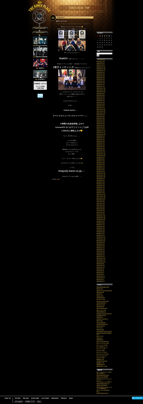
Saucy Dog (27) (101, 326)
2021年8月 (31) (101, 116)
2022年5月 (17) (101, 100)
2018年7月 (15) (101, 182)
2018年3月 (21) (101, 189)
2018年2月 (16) (101, 191)
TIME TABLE (26, 398)
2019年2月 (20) (101, 169)
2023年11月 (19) (101, 68)
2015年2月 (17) (101, 254)
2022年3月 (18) (101, 104)
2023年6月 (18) (101, 77)
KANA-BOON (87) (101, 303)
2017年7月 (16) (101, 203)
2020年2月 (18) (101, 148)
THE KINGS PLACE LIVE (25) (104, 331)
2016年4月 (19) (101, 230)
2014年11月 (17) (101, 260)
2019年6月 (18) (101, 162)
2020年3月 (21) (101, 146)
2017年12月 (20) (101, 194)
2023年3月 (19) (101, 82)
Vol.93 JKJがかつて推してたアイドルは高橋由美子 (104, 388)
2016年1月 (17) (101, 235)
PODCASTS (64, 398)
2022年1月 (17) (101, 107)
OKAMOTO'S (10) (101, 315)
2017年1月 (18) (101, 214)
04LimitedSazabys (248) (103, 287)
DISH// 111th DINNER (102, 377)
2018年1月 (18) (101, 192)
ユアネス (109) (100, 357)
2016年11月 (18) (101, 217)
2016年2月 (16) (101, 233)
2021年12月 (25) (101, 109)
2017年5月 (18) (101, 207)
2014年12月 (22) (101, 258)
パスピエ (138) (100, 350)
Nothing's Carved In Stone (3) (104, 313)
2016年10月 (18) (101, 219)
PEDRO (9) (100, 317)
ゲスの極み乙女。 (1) (102, 347)
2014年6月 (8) (100, 269)
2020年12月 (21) (101, 130)
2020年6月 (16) (101, 141)
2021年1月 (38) (101, 128)
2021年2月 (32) (101, 127)
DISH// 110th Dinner (102, 385)
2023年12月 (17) (101, 66)
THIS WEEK (18, 398)
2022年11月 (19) (101, 90)
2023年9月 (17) (101, 72)
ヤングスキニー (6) (102, 355)
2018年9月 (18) (101, 178)
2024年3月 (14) (101, 61)
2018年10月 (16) (101, 176)
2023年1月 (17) (101, 86)
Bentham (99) (100, 292)
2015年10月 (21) (101, 240)
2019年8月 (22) (101, 159)
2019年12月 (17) (101, 151)
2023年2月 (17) (101, 84)
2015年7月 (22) (101, 245)
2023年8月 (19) (101, 74)
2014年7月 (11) (101, 267)
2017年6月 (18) (101, 205)
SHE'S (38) (100, 320)
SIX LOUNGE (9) (101, 322)
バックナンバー (101, 59)
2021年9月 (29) (101, 114)
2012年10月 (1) (101, 281)
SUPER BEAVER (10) (102, 324)
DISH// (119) (100, 296)
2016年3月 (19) (101, 231)
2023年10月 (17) (101, 70)
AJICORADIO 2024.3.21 (103, 375)
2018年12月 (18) (101, 173)
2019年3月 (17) (101, 167)
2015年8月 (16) (101, 244)
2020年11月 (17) (101, 132)
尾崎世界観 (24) (101, 364)
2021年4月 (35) (101, 123)
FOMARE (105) (101, 297)
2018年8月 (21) (101, 180)
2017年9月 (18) (101, 199)
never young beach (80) (103, 341)
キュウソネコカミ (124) (103, 343)
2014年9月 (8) (100, 263)
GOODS (71, 398)
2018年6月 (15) (101, 183)
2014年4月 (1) (100, 272)
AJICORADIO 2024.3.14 (103, 383)
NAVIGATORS (55, 398)
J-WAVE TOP (7, 398)
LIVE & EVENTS (45, 398)
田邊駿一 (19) (100, 362)
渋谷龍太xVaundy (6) (102, 361)
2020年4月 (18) (101, 144)
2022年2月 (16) (101, 105)
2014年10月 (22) (101, 261)
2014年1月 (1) (100, 274)
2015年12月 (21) (101, 237)
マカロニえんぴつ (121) (103, 354)
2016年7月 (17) (101, 224)
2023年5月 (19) (101, 79)
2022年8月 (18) (101, 95)
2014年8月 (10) (101, 265)
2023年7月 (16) (101, 75)
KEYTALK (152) (101, 304)
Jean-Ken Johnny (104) (103, 301)
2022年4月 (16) (101, 102)
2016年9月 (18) (101, 221)
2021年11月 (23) (101, 111)
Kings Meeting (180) (102, 308)
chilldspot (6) (100, 339)
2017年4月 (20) (101, 208)
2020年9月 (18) (101, 136)
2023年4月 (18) (101, 81)
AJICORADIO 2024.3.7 (102, 393)
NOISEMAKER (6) (101, 311)
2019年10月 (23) (101, 155)
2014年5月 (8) (100, 270)
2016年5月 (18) (101, 228)
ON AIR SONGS (35, 398)
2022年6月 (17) (101, 98)
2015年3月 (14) (101, 253)
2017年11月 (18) (101, 196)
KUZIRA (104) (100, 306)
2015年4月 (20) (101, 251)
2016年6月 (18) (101, 226)
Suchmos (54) (100, 329)
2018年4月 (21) (101, 187)
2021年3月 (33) (101, 125)
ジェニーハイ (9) (101, 348)
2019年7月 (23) (101, 160)
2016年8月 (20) (101, 222)
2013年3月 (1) (100, 279)
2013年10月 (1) (101, 277)
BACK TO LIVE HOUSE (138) (104, 290)
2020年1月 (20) (101, 150)
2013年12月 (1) (101, 276)
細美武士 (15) (100, 359)
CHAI (58, 179)
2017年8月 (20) (101, 201)
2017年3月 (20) (101, 210)
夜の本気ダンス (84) (102, 366)
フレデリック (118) (102, 352)
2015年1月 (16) (101, 256)
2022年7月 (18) (101, 97)
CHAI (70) (99, 294)
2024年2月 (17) (101, 63)
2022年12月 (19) (101, 88)
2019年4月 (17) (101, 166)
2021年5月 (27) (101, 121)
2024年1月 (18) (101, 65)
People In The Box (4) (102, 319)
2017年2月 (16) (101, 212)
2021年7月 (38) (101, 118)
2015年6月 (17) (101, 247)
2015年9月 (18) (101, 242)
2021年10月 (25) (101, 113)
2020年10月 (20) (101, 134)
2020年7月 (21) (101, 139)
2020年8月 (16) (101, 137)
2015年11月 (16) (101, 238)
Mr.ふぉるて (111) (101, 310)
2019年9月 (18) (101, 157)
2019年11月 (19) (101, 153)
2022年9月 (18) (101, 93)
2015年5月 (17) (101, 249)
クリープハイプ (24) (102, 345)
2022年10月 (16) (101, 91)
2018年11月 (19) (101, 175)
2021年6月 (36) (101, 120)
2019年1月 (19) (101, 171)
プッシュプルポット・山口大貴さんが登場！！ (104, 372)
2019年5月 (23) (101, 164)
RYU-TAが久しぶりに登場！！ (104, 381)
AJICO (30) (100, 288)
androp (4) (99, 338)
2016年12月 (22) (101, 215)
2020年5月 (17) (101, 143)
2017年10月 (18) (101, 198)
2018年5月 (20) (101, 185)
